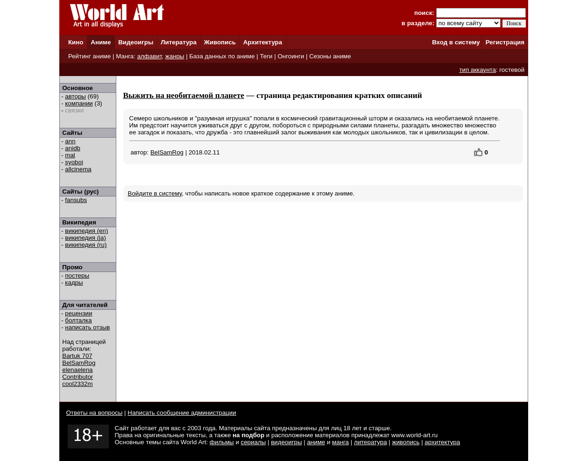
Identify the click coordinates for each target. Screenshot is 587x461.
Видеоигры (135, 42)
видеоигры (286, 442)
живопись (405, 442)
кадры (74, 282)
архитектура (442, 442)
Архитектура (262, 42)
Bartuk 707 (77, 355)
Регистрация (505, 42)
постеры (77, 275)
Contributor (77, 376)
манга (340, 442)
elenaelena (77, 369)
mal (70, 155)
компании (78, 103)
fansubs (76, 199)
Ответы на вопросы (94, 412)
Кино (76, 42)
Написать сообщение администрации (181, 412)
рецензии (78, 313)
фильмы (222, 442)
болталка (78, 320)
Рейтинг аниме (89, 56)
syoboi (74, 162)
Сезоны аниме (330, 56)
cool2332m (77, 383)
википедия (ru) (85, 244)
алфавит (149, 56)
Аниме (101, 42)
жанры (174, 56)
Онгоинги (290, 56)
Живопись (220, 42)
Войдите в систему (155, 193)
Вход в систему (456, 42)
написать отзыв (87, 327)
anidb (72, 148)
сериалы (253, 442)
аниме (316, 442)
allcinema (78, 169)
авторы (75, 96)
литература (370, 442)
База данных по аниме (222, 56)
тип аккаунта (477, 69)
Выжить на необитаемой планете (184, 95)
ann (70, 141)
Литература (179, 42)
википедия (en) (86, 230)
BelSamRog (78, 362)
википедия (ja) (85, 237)
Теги (266, 56)
